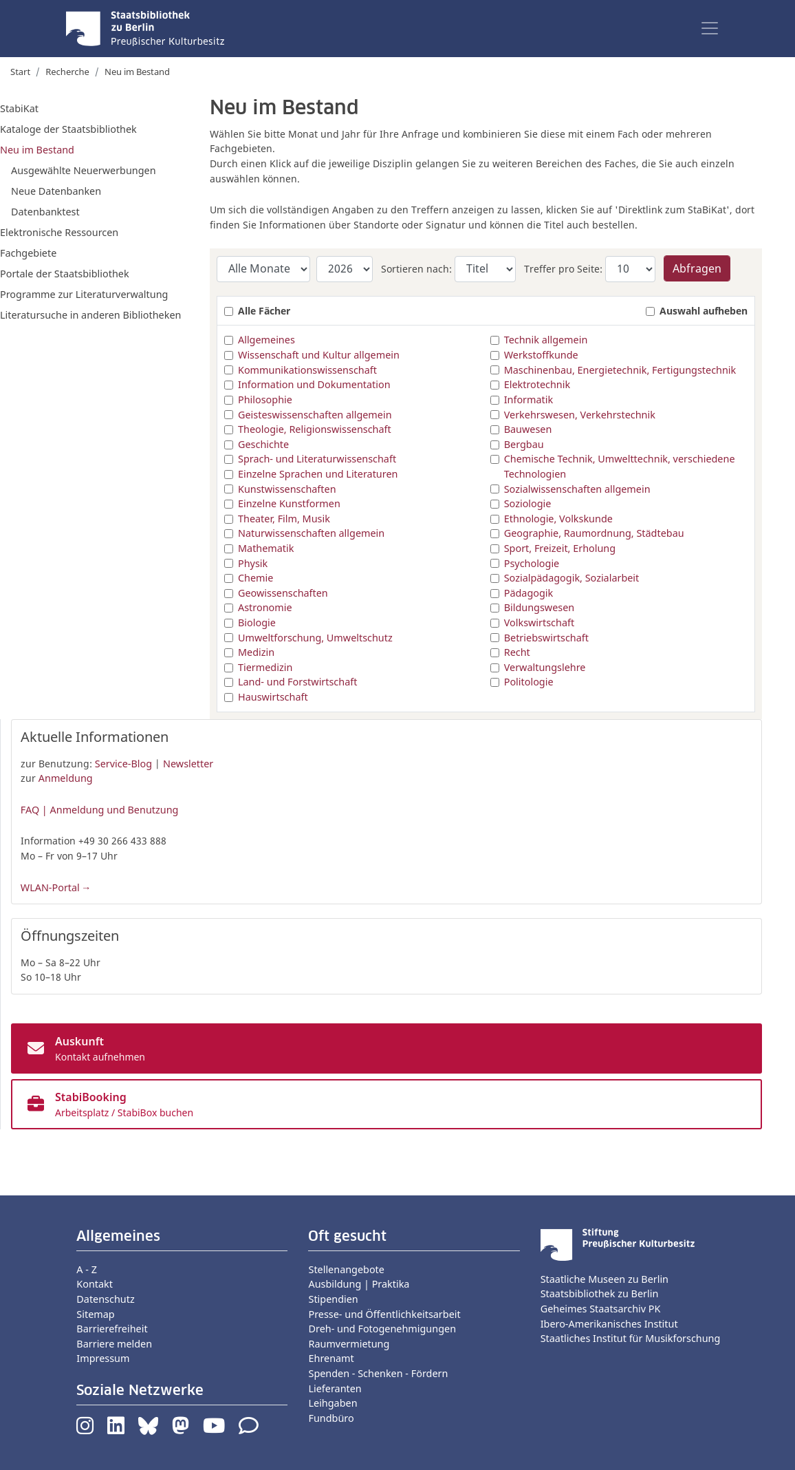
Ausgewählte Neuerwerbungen (83, 170)
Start (20, 71)
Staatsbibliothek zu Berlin (600, 1293)
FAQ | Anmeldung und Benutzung (100, 809)
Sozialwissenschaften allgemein (577, 489)
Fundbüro (330, 1418)
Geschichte (263, 444)
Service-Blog (123, 763)
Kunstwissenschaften (287, 489)
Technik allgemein (546, 339)
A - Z (86, 1269)
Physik (253, 563)
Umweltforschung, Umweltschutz (315, 637)
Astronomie (265, 607)
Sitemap (95, 1314)
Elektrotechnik (537, 384)
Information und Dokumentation (314, 384)
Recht (517, 652)
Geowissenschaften (283, 592)
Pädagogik (529, 592)
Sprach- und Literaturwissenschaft (317, 458)
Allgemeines (266, 339)
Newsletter (188, 763)
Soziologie (528, 503)
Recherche (67, 71)
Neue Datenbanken (56, 191)
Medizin (256, 652)
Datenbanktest (45, 211)
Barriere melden (114, 1343)
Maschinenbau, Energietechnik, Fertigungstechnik (620, 369)
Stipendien (333, 1299)
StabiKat (19, 108)
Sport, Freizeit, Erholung (560, 548)
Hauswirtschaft (273, 696)
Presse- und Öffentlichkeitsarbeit (384, 1314)
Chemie (255, 577)
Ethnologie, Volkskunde (558, 518)
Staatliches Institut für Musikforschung (631, 1338)
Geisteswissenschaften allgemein (315, 414)
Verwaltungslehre (545, 667)
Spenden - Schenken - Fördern (378, 1373)
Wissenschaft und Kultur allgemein (319, 354)
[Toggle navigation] (709, 28)
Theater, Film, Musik (284, 518)
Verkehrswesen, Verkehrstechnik (579, 414)
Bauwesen (528, 429)
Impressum (102, 1358)
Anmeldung (66, 778)
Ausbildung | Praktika (358, 1283)
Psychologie (532, 563)
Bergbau (524, 444)
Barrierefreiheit (111, 1328)
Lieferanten (334, 1388)
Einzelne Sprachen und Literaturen (318, 473)
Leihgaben (332, 1402)
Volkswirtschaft (539, 622)
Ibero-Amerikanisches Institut (609, 1323)
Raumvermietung (348, 1343)
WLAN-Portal (50, 887)
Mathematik (266, 548)
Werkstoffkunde (541, 354)
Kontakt (94, 1283)
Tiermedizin (265, 667)
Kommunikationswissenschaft (307, 369)
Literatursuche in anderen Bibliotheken (90, 314)
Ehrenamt (330, 1358)
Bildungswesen (539, 607)
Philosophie (265, 399)
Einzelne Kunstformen (289, 503)
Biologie (257, 622)
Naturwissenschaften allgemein (311, 533)
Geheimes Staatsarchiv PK (601, 1308)
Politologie (529, 681)
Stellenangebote (346, 1269)
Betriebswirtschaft (546, 637)
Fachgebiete (28, 252)
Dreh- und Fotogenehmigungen (382, 1328)
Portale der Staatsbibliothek (64, 273)
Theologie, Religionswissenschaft (314, 429)
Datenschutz (105, 1299)
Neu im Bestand (37, 149)
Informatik (529, 399)
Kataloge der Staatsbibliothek (68, 129)
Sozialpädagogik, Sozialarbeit (572, 577)
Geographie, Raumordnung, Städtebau (594, 533)
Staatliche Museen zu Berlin (604, 1279)
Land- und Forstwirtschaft (297, 681)
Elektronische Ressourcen (59, 232)
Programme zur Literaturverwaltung (84, 294)
